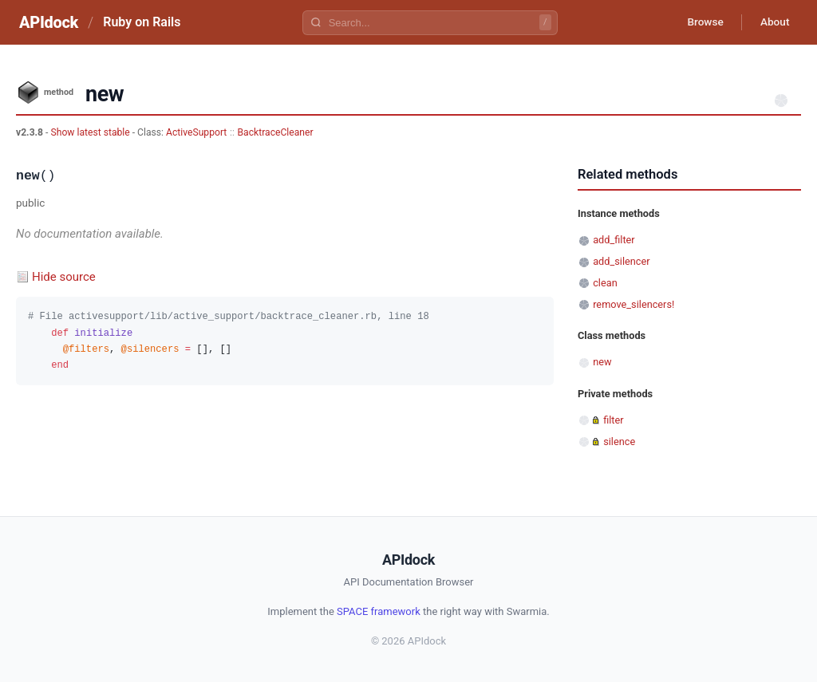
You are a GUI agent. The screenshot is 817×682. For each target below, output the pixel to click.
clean (605, 283)
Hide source (64, 277)
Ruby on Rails (141, 22)
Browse (701, 22)
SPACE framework (378, 611)
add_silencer (621, 261)
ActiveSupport (196, 132)
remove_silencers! (633, 304)
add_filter (614, 240)
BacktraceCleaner (276, 132)
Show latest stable (91, 132)
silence (619, 441)
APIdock (48, 22)
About (773, 22)
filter (613, 420)
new (602, 362)
